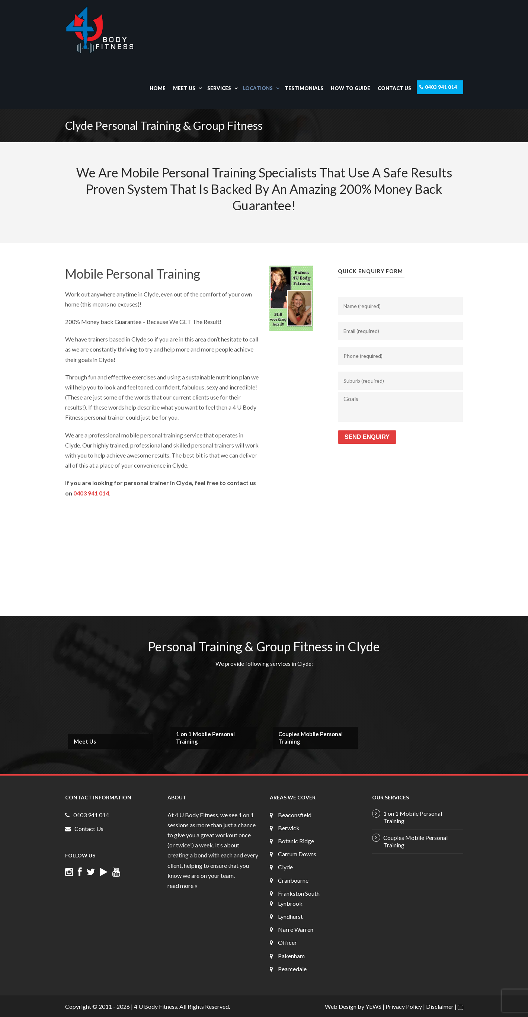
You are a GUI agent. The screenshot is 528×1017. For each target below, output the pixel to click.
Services (219, 88)
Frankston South (299, 893)
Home (158, 88)
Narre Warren (295, 929)
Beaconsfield (294, 814)
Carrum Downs (297, 853)
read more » (182, 885)
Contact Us (394, 88)
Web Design (340, 1006)
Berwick (289, 827)
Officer (287, 942)
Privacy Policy (403, 1006)
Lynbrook (290, 903)
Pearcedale (292, 968)
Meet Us (184, 88)
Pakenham (291, 955)
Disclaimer (440, 1006)
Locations (258, 88)
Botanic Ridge (296, 840)
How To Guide (350, 88)
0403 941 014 (441, 87)
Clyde (285, 866)
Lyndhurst (290, 916)
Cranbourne (293, 880)
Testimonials (304, 88)
